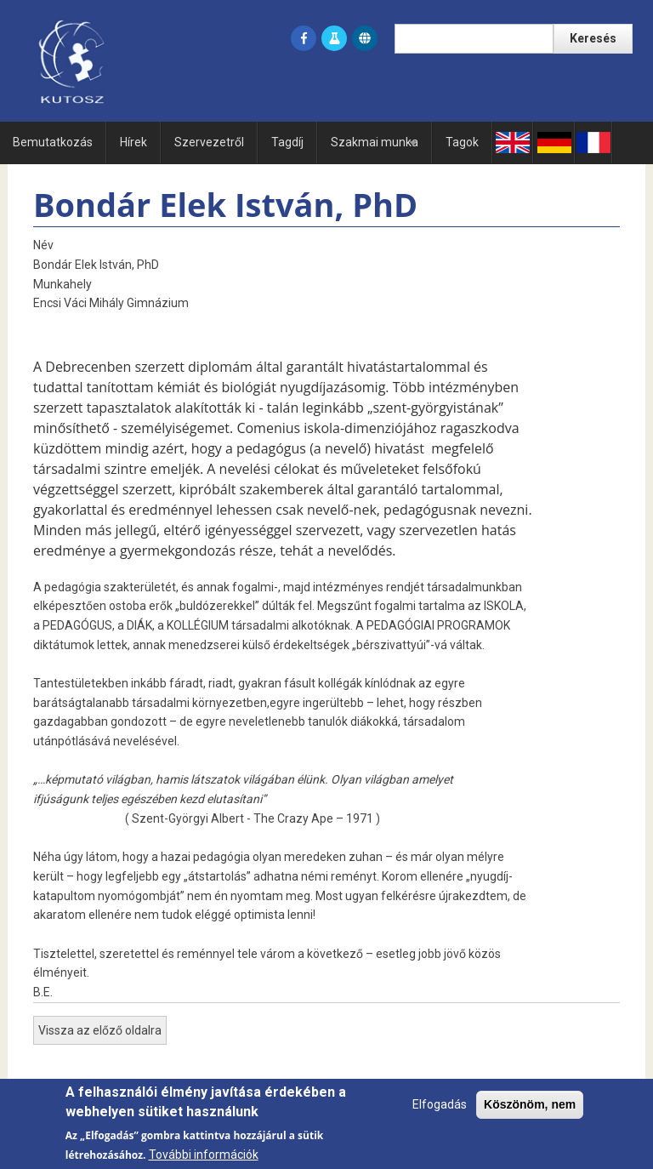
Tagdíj (287, 142)
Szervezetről (209, 142)
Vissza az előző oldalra (100, 1030)
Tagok (462, 142)
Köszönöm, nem (530, 1114)
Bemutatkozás (53, 142)
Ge (554, 142)
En (513, 142)
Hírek (133, 142)
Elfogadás (439, 1114)
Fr (593, 142)
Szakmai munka (377, 149)
